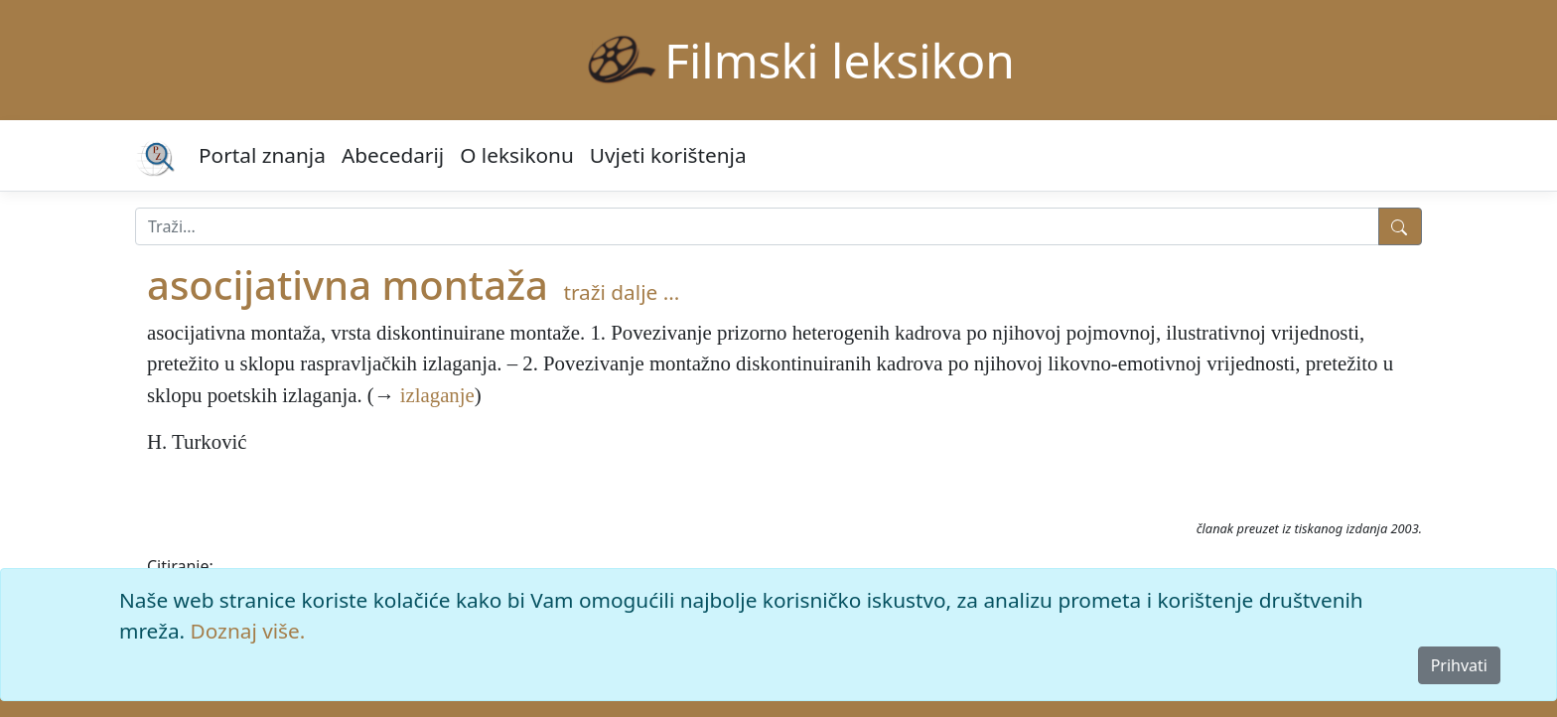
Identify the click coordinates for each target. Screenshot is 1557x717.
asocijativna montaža (347, 284)
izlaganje (437, 394)
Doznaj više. (248, 631)
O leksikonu (517, 155)
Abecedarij (393, 155)
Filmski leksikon (839, 60)
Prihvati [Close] (1459, 665)
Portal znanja (262, 155)
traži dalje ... (621, 292)
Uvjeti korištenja (668, 155)
